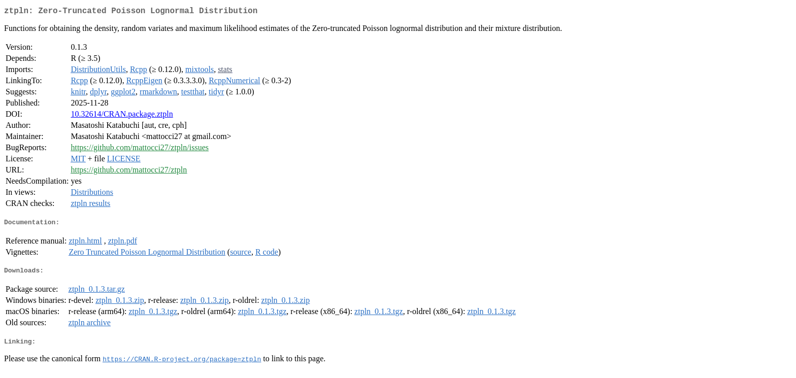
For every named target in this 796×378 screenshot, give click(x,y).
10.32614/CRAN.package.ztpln (122, 116)
